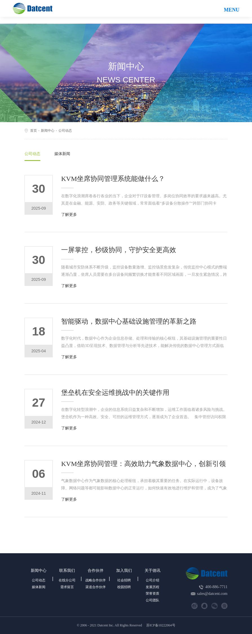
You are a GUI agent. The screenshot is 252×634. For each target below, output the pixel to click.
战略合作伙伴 (95, 580)
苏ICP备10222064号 (160, 625)
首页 (33, 131)
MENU (231, 10)
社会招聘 (124, 580)
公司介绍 (152, 580)
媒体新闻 (62, 154)
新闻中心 (47, 131)
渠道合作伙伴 (95, 587)
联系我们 (67, 570)
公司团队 (152, 600)
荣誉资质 (152, 593)
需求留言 (67, 587)
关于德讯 (152, 570)
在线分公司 (67, 580)
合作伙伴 (95, 570)
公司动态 (65, 131)
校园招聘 (124, 587)
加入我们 (124, 570)
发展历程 (152, 587)
